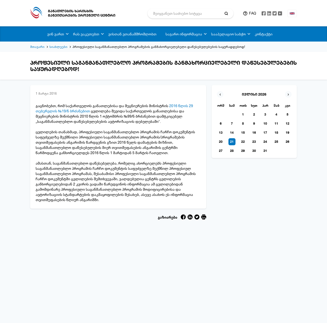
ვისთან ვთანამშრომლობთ (132, 34)
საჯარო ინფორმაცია (184, 34)
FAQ (252, 13)
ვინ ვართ (55, 34)
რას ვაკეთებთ (86, 34)
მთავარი (37, 47)
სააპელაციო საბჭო (228, 34)
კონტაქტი (263, 34)
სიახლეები (58, 47)
